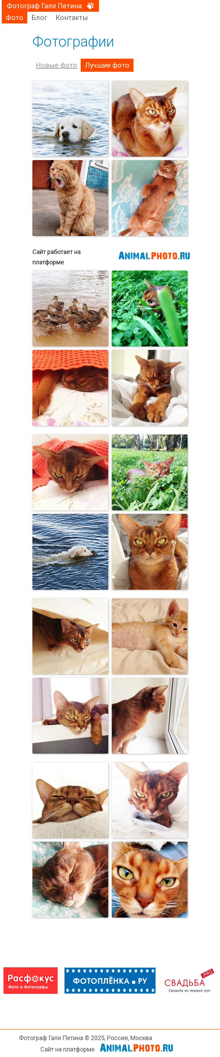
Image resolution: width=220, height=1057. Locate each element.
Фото (14, 17)
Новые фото (56, 65)
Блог (39, 17)
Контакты (72, 17)
